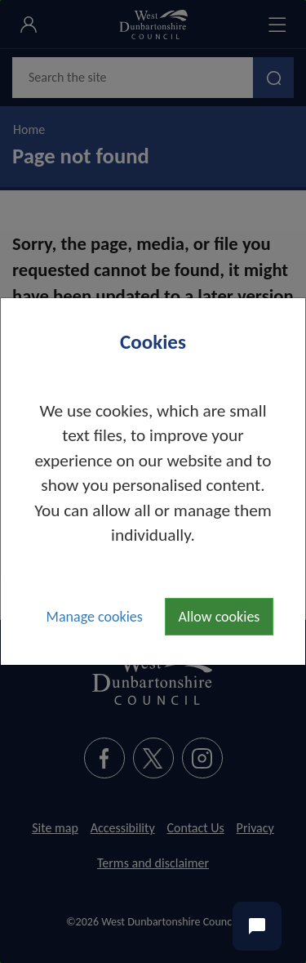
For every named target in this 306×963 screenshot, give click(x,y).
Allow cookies (219, 617)
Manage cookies (95, 617)
